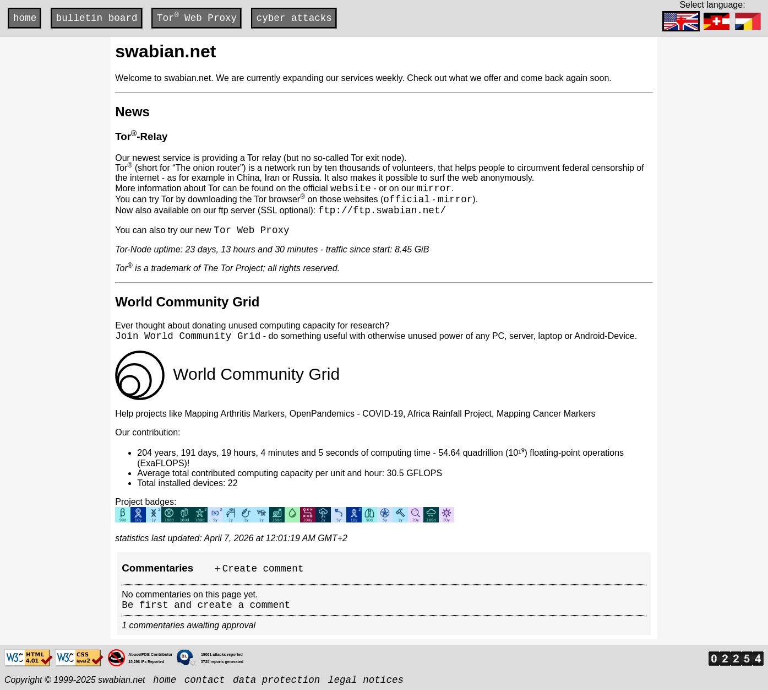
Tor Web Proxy (197, 17)
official (406, 199)
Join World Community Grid (187, 336)
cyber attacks (294, 18)
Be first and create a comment (206, 605)
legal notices (366, 680)
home (24, 18)
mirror (434, 188)
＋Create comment (258, 568)
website (350, 188)
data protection (276, 680)
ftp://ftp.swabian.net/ (382, 210)
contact (204, 680)
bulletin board (97, 18)
